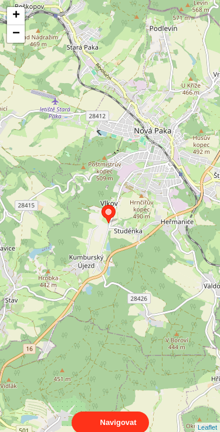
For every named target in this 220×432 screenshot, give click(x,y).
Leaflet (207, 416)
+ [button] (16, 16)
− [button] (16, 34)
